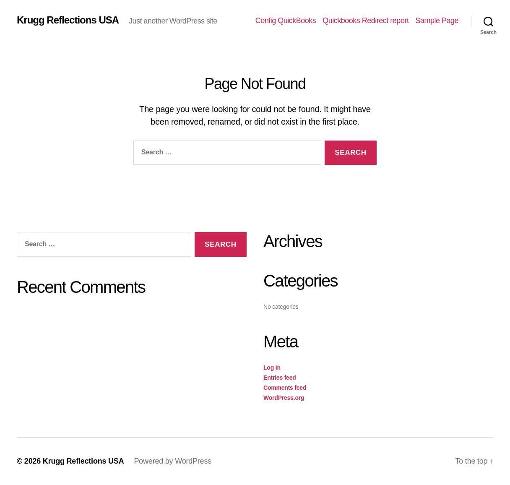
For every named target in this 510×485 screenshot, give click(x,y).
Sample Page (436, 20)
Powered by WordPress (172, 461)
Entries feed (279, 377)
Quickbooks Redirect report (366, 20)
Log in (272, 367)
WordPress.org (283, 397)
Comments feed (284, 387)
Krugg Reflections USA (68, 20)
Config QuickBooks (285, 20)
